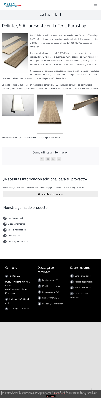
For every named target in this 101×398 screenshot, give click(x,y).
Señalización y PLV (15, 235)
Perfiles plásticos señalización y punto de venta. (39, 137)
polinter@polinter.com (19, 308)
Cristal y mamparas (16, 223)
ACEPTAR (50, 396)
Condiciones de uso (83, 275)
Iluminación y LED (15, 217)
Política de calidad (82, 287)
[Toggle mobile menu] (95, 5)
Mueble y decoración (16, 229)
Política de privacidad (84, 281)
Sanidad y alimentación (17, 241)
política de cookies (60, 394)
